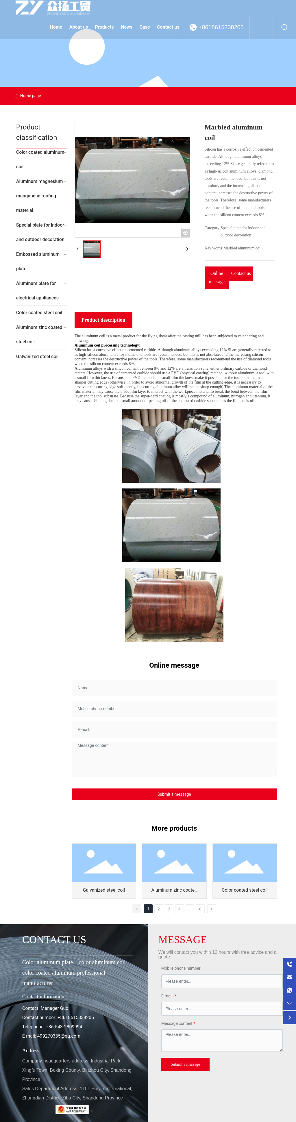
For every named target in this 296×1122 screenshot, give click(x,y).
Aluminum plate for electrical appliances (37, 291)
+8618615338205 (221, 27)
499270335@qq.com (58, 1036)
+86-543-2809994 (64, 1027)
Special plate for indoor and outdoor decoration (40, 232)
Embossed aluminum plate (38, 261)
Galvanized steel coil (37, 356)
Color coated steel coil (39, 312)
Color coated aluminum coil (40, 159)
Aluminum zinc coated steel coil (39, 335)
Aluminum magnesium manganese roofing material (39, 196)
